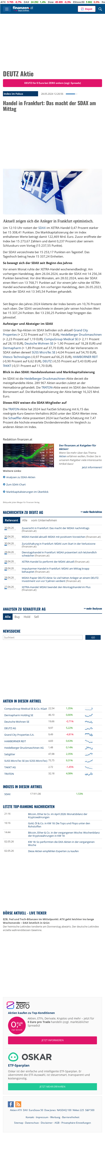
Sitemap (18, 1122)
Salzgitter (9, 754)
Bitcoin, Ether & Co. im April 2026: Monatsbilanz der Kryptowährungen (57, 815)
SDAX (42, 228)
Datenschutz (32, 1122)
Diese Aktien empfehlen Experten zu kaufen (53, 851)
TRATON (46, 387)
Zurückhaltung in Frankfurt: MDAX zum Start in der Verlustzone (58, 543)
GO (93, 637)
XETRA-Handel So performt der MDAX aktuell (48, 561)
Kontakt (30, 1117)
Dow (59, 2)
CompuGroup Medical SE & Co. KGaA (25, 708)
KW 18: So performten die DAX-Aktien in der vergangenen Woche (61, 843)
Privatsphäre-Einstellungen (76, 1122)
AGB (57, 1122)
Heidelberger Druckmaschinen (81, 334)
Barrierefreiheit (70, 1117)
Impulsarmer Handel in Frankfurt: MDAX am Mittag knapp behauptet (55, 570)
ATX (11, 2)
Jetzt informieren (53, 1040)
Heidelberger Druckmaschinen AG (24, 747)
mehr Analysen (94, 608)
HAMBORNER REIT (85, 357)
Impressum (42, 1117)
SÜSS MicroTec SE (43, 352)
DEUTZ (47, 361)
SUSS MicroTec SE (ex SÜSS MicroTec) (25, 761)
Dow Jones (50, 1110)
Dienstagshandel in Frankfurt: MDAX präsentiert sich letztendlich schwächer (59, 554)
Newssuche (11, 631)
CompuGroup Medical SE (61, 339)
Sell (36, 617)
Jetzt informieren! (92, 467)
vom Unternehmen (44, 520)
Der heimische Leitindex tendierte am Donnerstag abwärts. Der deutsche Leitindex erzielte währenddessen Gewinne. (51, 924)
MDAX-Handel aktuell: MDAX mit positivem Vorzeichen (53, 537)
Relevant (11, 520)
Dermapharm (12, 348)
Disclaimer (47, 1122)
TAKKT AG (10, 767)
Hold (27, 617)
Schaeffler (15, 418)
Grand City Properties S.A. (19, 734)
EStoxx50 (87, 2)
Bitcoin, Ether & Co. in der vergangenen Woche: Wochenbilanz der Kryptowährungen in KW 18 (64, 834)
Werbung (55, 1117)
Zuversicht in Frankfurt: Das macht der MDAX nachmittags (55, 528)
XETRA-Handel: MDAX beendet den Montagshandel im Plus (56, 587)
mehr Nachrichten (92, 512)
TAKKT (7, 366)
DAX (34, 2)
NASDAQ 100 (64, 1110)
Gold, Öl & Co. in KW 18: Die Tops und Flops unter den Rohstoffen (59, 825)
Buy (17, 617)
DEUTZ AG (10, 728)
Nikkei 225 (78, 1110)
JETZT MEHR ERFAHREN (52, 1086)
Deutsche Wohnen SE (39, 343)
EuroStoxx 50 (36, 1110)
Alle (24, 520)
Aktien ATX (16, 1110)
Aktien (63, 456)
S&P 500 (89, 1110)
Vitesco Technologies (17, 357)
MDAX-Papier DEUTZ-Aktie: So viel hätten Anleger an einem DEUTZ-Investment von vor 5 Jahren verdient (60, 579)
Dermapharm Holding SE (18, 715)
